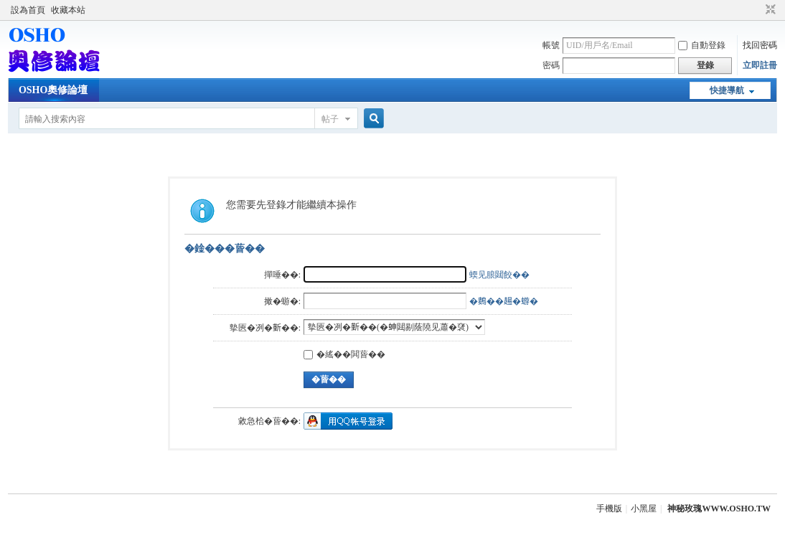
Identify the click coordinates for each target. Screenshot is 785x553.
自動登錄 (701, 45)
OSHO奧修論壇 (53, 90)
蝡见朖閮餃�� (499, 275)
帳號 (551, 45)
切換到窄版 (769, 10)
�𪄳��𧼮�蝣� (503, 301)
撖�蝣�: (282, 301)
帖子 (330, 119)
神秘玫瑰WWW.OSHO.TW (719, 509)
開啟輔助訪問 (757, 10)
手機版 (609, 509)
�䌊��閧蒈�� (344, 354)
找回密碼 (760, 45)
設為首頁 (28, 10)
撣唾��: (282, 275)
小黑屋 (644, 509)
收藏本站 (68, 10)
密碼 (551, 65)
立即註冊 (760, 65)
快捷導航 (727, 90)
